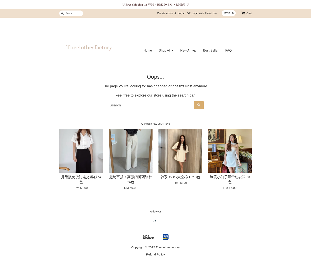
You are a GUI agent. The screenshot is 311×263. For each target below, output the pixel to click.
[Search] (71, 13)
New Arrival (188, 50)
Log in (181, 13)
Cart (249, 13)
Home (147, 50)
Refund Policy (155, 254)
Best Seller (210, 50)
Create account (166, 13)
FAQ (228, 50)
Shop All (166, 50)
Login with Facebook (204, 13)
